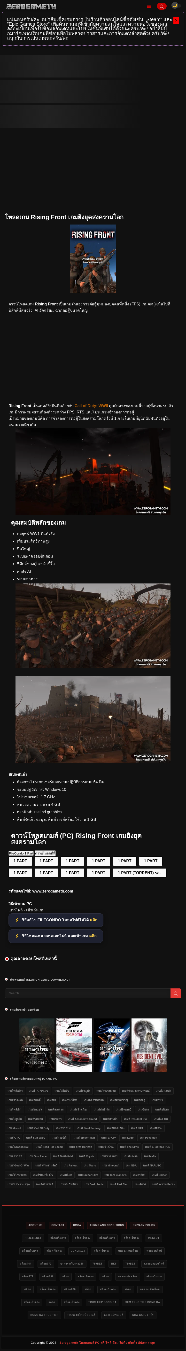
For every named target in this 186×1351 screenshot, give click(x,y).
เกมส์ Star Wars (35, 1137)
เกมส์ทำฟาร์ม (101, 1109)
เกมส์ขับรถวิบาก (17, 1174)
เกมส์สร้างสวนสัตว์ (46, 1165)
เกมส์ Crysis (86, 1156)
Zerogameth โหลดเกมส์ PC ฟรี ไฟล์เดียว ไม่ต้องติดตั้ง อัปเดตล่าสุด (107, 1342)
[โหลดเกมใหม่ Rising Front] (93, 666)
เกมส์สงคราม (55, 1109)
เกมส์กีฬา (157, 1100)
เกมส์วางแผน (15, 1100)
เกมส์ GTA (14, 1137)
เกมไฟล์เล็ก (14, 1109)
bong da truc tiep (44, 1315)
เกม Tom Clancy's (115, 1174)
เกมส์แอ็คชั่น (61, 1090)
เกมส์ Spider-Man (84, 1137)
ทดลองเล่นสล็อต (128, 1251)
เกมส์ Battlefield (63, 1156)
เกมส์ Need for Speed (49, 1146)
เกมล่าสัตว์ (139, 1174)
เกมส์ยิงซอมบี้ (123, 1109)
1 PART (20, 861)
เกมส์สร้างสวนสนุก (19, 1184)
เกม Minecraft (110, 1165)
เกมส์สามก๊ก (110, 1119)
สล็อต (65, 1276)
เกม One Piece (37, 1156)
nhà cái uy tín (143, 1315)
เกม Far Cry (108, 1137)
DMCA (77, 1225)
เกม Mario (90, 1165)
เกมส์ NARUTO (152, 1165)
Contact (57, 1225)
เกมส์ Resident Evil (135, 1119)
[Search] (162, 6)
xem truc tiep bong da (142, 1302)
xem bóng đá (114, 1315)
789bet (98, 1263)
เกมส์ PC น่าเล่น (38, 1090)
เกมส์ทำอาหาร (109, 1156)
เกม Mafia (150, 1156)
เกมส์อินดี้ (34, 1100)
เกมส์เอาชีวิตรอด (94, 1100)
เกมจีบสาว (55, 1119)
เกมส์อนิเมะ (162, 1109)
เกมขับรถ (143, 1109)
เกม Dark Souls (94, 1184)
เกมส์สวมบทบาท (106, 1090)
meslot (153, 1238)
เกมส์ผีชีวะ (156, 1128)
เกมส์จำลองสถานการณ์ (135, 1090)
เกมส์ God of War (18, 1165)
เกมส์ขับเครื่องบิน (43, 1174)
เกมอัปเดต (66, 1174)
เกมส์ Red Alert (119, 1184)
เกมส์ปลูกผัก (15, 1119)
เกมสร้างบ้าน (106, 1146)
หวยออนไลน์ (154, 1251)
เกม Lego (127, 1137)
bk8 (113, 1263)
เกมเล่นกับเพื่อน (69, 1184)
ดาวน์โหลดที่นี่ (45, 853)
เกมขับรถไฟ (63, 1128)
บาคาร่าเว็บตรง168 (72, 1263)
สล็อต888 (48, 1276)
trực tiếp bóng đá (81, 1315)
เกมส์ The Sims (129, 1146)
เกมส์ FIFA (137, 1128)
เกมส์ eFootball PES (157, 1146)
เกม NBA (131, 1165)
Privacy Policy (144, 1225)
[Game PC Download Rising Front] (93, 762)
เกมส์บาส (140, 1184)
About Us (36, 1225)
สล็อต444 (25, 1263)
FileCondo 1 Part (21, 853)
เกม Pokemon (148, 1137)
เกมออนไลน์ (15, 1156)
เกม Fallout (71, 1165)
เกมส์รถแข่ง (35, 1109)
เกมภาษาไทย (69, 1100)
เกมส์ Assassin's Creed (82, 1119)
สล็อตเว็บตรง (58, 1238)
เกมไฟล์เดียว (15, 1090)
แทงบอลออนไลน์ (154, 1263)
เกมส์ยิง (51, 1100)
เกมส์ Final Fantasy (89, 1128)
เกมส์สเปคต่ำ (163, 1090)
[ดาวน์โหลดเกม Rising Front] (93, 514)
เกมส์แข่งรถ (161, 1119)
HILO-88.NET (33, 1238)
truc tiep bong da (102, 1302)
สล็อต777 (46, 1263)
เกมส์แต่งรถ (131, 1156)
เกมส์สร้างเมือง (78, 1109)
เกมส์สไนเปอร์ (44, 1184)
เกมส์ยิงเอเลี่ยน (115, 1128)
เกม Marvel (14, 1128)
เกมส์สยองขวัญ (119, 1100)
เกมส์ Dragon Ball (18, 1146)
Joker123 (78, 1251)
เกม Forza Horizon (80, 1146)
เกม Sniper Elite (88, 1174)
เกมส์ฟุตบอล (35, 1119)
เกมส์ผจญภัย (83, 1090)
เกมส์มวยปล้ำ (59, 1137)
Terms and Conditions (107, 1225)
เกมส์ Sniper (159, 1174)
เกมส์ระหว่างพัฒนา (163, 1184)
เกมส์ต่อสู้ (139, 1100)
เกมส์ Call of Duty (38, 1128)
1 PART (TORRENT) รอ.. (140, 873)
